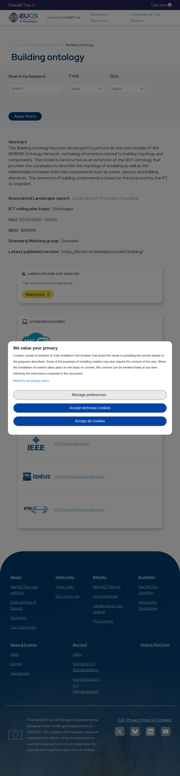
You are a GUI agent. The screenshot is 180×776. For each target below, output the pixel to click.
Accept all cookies (90, 421)
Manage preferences (90, 395)
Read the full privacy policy (31, 380)
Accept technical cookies (89, 408)
